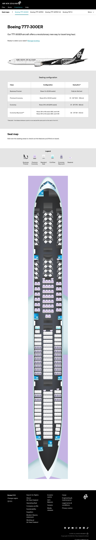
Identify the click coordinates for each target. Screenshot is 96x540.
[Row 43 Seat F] (49, 363)
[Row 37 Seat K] (60, 339)
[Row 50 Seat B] (38, 399)
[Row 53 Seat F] (49, 411)
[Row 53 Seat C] (40, 410)
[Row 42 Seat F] (49, 359)
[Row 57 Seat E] (47, 426)
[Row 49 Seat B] (38, 395)
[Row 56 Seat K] (60, 421)
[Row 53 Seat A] (35, 410)
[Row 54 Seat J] (58, 414)
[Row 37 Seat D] (44, 341)
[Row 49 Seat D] (44, 396)
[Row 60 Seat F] (49, 437)
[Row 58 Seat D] (44, 429)
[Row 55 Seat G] (51, 418)
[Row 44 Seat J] (58, 365)
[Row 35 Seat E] (47, 333)
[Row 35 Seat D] (44, 333)
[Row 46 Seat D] (44, 374)
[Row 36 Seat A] (35, 335)
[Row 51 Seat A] (35, 403)
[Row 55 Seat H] (55, 418)
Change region (13, 498)
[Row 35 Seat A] (36, 331)
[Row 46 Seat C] (40, 373)
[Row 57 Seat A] (36, 425)
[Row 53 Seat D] (44, 411)
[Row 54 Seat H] (55, 414)
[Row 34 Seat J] (57, 327)
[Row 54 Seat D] (44, 415)
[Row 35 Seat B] (38, 331)
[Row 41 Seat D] (44, 356)
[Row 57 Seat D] (44, 426)
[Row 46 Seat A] (35, 373)
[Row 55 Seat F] (49, 418)
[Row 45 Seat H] (55, 369)
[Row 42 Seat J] (58, 358)
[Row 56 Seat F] (49, 422)
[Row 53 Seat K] (60, 410)
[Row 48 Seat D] (44, 393)
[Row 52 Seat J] (58, 406)
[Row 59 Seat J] (56, 433)
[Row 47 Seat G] (51, 377)
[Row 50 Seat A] (35, 399)
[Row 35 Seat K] (59, 331)
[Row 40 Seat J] (58, 351)
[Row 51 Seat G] (51, 404)
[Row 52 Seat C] (40, 406)
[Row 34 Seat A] (36, 327)
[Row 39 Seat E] (47, 349)
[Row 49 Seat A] (35, 395)
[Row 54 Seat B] (38, 414)
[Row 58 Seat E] (47, 429)
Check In (91, 7)
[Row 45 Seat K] (60, 369)
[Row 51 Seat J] (58, 403)
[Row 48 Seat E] (47, 393)
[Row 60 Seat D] (44, 437)
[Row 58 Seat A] (37, 429)
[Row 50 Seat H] (55, 399)
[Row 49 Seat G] (51, 396)
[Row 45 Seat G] (51, 370)
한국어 (10, 501)
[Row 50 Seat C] (40, 399)
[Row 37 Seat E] (47, 341)
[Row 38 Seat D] (44, 345)
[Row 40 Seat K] (60, 351)
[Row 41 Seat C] (40, 354)
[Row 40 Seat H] (55, 351)
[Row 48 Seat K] (60, 391)
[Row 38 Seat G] (51, 345)
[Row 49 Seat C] (40, 395)
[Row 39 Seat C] (40, 347)
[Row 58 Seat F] (49, 429)
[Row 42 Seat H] (55, 358)
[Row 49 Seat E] (47, 396)
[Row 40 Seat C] (40, 351)
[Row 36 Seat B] (38, 335)
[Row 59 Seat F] (49, 433)
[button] (91, 12)
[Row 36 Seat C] (40, 335)
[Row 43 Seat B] (38, 362)
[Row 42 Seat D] (44, 359)
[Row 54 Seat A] (35, 414)
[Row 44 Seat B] (38, 365)
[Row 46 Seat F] (49, 374)
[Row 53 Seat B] (38, 410)
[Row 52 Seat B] (38, 406)
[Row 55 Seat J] (58, 418)
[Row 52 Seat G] (51, 407)
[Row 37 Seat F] (49, 341)
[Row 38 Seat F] (49, 345)
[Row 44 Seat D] (44, 367)
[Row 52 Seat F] (49, 407)
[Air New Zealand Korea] (11, 3)
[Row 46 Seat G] (51, 374)
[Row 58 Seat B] (39, 429)
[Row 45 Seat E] (47, 370)
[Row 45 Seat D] (44, 370)
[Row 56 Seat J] (58, 421)
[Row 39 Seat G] (51, 349)
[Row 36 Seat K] (60, 335)
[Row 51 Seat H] (55, 403)
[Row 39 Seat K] (60, 347)
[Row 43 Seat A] (35, 362)
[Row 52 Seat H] (55, 406)
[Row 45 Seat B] (38, 369)
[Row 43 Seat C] (40, 362)
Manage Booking (80, 7)
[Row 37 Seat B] (38, 339)
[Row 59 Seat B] (39, 433)
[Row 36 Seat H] (55, 335)
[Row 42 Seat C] (40, 358)
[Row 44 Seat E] (47, 367)
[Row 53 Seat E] (47, 411)
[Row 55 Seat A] (35, 418)
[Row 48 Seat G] (51, 393)
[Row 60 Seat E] (47, 437)
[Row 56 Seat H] (55, 421)
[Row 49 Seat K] (60, 395)
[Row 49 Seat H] (55, 395)
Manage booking (33, 41)
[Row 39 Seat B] (38, 347)
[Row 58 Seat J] (56, 429)
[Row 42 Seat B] (38, 358)
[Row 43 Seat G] (51, 363)
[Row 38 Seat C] (40, 343)
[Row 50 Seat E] (47, 400)
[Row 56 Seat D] (44, 422)
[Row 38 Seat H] (55, 343)
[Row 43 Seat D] (44, 363)
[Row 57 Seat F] (49, 426)
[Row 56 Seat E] (47, 422)
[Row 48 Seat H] (55, 391)
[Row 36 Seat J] (58, 335)
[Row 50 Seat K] (60, 399)
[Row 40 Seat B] (38, 351)
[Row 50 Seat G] (51, 400)
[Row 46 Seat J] (58, 373)
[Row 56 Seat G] (51, 422)
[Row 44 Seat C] (40, 365)
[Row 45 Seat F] (49, 370)
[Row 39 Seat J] (58, 347)
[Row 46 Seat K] (60, 373)
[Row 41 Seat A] (35, 354)
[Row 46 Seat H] (55, 373)
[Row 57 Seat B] (38, 425)
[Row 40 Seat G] (51, 352)
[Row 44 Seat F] (49, 367)
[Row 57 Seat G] (51, 426)
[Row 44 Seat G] (51, 367)
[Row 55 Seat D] (44, 418)
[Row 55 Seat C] (40, 418)
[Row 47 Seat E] (47, 377)
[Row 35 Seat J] (57, 331)
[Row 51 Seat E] (47, 404)
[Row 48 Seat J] (58, 391)
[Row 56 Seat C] (40, 421)
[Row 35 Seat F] (49, 333)
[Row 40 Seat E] (47, 352)
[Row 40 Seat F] (49, 352)
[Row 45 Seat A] (35, 369)
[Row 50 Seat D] (44, 400)
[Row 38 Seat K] (60, 343)
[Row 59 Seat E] (47, 433)
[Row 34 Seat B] (38, 327)
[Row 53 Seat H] (55, 410)
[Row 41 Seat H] (55, 354)
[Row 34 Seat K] (59, 327)
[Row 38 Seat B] (38, 343)
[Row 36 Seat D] (44, 337)
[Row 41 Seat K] (60, 354)
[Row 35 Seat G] (51, 333)
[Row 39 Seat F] (49, 349)
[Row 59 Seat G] (51, 433)
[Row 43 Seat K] (60, 362)
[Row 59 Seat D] (44, 433)
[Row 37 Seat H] (55, 339)
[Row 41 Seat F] (49, 356)
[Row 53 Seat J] (58, 410)
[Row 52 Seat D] (44, 407)
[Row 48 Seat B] (38, 391)
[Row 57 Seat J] (57, 425)
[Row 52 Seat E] (47, 407)
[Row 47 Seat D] (44, 377)
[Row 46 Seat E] (47, 374)
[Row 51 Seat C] (40, 403)
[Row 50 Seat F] (49, 400)
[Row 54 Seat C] (40, 414)
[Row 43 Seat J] (58, 362)
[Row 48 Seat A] (35, 391)
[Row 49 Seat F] (49, 396)
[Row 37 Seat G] (51, 341)
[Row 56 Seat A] (35, 421)
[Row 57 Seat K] (59, 425)
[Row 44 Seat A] (35, 365)
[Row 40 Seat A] (35, 351)
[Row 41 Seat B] (38, 354)
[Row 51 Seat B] (38, 403)
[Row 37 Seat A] (35, 339)
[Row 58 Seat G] (51, 429)
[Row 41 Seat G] (51, 356)
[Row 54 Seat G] (51, 415)
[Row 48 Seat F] (49, 393)
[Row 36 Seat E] (47, 337)
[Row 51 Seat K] (60, 403)
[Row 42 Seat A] (35, 358)
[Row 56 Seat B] (38, 421)
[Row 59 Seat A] (37, 433)
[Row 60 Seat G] (51, 437)
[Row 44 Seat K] (60, 365)
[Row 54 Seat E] (47, 415)
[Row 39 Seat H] (55, 347)
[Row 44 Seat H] (55, 365)
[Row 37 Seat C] (40, 339)
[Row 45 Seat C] (40, 369)
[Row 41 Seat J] (58, 354)
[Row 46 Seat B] (38, 373)
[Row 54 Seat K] (60, 414)
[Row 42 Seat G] (51, 359)
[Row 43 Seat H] (55, 362)
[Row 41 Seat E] (47, 356)
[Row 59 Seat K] (58, 433)
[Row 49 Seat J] (58, 395)
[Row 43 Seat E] (47, 363)
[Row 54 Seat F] (49, 415)
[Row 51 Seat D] (44, 404)
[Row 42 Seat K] (60, 358)
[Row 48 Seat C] (40, 391)
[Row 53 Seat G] (51, 411)
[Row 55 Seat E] (47, 418)
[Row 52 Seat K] (60, 406)
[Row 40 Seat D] (44, 352)
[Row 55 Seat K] (60, 418)
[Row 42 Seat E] (47, 359)
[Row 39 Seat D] (44, 349)
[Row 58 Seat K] (58, 429)
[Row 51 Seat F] (49, 404)
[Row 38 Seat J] (58, 343)
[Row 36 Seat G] (51, 337)
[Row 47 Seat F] (49, 377)
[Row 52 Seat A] (35, 406)
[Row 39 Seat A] (35, 347)
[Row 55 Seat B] (38, 418)
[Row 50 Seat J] (58, 399)
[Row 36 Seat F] (49, 337)
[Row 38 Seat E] (47, 345)
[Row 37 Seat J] (58, 339)
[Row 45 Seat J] (58, 369)
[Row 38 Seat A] (35, 343)
